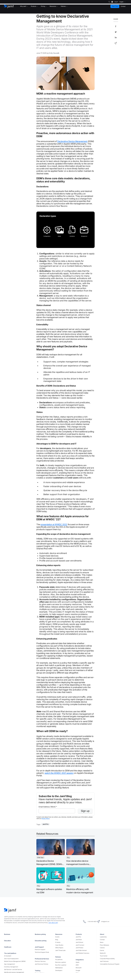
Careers (102, 948)
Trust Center (103, 956)
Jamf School (79, 943)
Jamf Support (40, 948)
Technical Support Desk (42, 953)
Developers (58, 971)
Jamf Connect (80, 946)
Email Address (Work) (48, 806)
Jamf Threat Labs (60, 951)
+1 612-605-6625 (87, 922)
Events (57, 937)
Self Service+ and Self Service (13, 970)
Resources (59, 935)
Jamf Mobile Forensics (82, 954)
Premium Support (40, 950)
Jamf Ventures (104, 962)
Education (8, 941)
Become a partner (60, 963)
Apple (77, 963)
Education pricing (41, 941)
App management (9, 965)
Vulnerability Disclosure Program (109, 965)
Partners (58, 958)
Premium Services (40, 962)
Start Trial (115, 6)
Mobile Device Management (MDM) (14, 962)
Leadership (103, 937)
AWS (77, 966)
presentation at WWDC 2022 (53, 524)
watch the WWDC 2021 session (59, 773)
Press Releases (104, 946)
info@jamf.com (105, 922)
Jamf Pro (46, 824)
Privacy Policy (45, 818)
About (102, 935)
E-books (57, 943)
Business (7, 935)
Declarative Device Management (72, 141)
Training (38, 971)
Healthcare (8, 948)
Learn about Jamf (53, 923)
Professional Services (43, 959)
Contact (102, 940)
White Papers (59, 948)
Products (79, 935)
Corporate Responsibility (107, 959)
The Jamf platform (11, 954)
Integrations (80, 960)
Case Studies (59, 946)
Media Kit (103, 954)
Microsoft (78, 968)
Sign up (85, 810)
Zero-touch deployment (11, 959)
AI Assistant (7, 957)
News (101, 943)
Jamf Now (79, 940)
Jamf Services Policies (41, 965)
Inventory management (11, 967)
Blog (56, 940)
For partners (58, 960)
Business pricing (41, 935)
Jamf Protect (79, 948)
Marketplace (59, 968)
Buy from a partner (60, 966)
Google (78, 971)
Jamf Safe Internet (81, 951)
